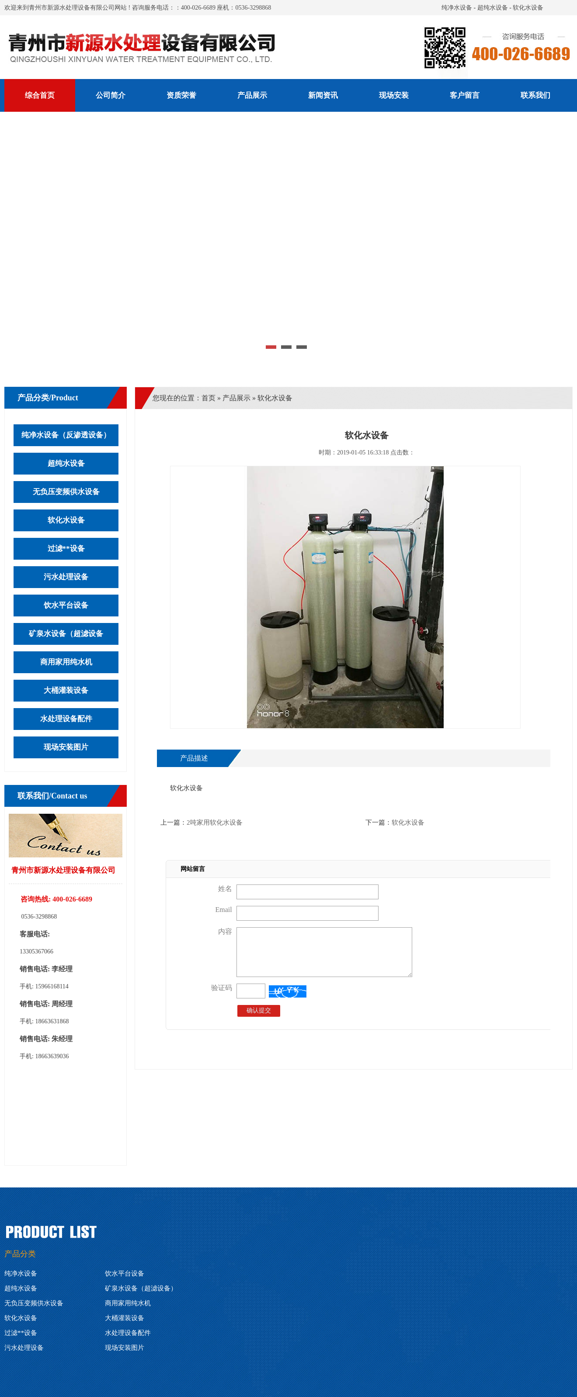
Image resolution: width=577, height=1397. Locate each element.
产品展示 (252, 95)
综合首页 (40, 95)
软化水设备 (528, 7)
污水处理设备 (66, 577)
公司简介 (110, 95)
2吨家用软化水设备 (215, 822)
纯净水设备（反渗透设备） (66, 435)
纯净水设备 (456, 7)
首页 (209, 398)
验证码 (221, 987)
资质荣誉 (181, 95)
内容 (225, 931)
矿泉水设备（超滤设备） (141, 1288)
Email (223, 909)
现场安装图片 (66, 747)
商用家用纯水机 (66, 662)
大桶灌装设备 (66, 690)
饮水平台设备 (66, 605)
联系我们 (535, 95)
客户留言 (465, 95)
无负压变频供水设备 (66, 492)
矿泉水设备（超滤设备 (66, 634)
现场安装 (394, 95)
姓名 (225, 888)
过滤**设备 (66, 548)
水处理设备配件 (66, 719)
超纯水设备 (492, 7)
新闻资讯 (323, 95)
